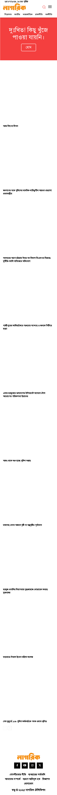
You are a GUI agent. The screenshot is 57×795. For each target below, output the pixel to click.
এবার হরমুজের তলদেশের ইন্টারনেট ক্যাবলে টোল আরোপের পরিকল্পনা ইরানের (24, 395)
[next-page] (10, 728)
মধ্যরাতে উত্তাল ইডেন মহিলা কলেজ (18, 657)
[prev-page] (5, 728)
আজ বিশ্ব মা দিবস (10, 126)
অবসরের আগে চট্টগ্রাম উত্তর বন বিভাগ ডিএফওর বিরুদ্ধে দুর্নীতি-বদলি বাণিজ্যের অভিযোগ (26, 259)
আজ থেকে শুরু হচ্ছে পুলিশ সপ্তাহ (17, 460)
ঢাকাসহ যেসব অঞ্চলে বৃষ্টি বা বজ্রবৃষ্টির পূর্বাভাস (22, 525)
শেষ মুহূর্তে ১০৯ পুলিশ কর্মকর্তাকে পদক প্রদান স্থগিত (25, 721)
